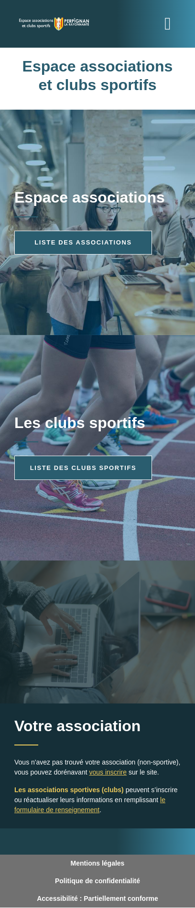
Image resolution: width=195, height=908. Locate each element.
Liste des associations (83, 242)
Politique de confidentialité (97, 881)
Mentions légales (98, 863)
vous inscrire (108, 772)
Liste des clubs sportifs (83, 467)
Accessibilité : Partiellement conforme (97, 898)
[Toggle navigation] (167, 24)
